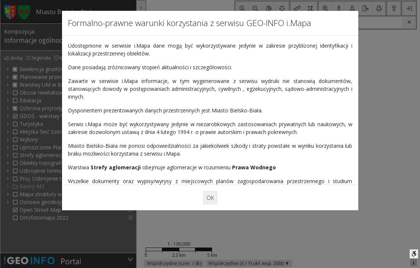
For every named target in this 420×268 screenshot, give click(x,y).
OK (210, 197)
